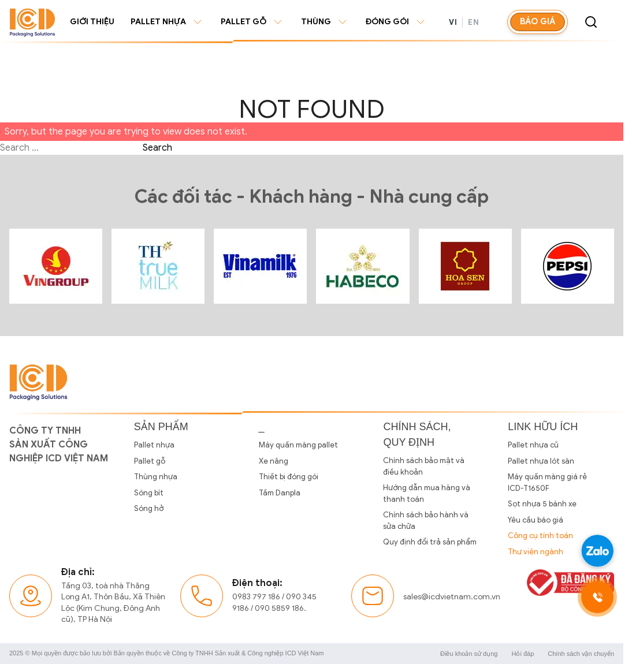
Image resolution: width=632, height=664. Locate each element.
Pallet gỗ (253, 22)
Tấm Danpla (279, 493)
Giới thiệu (92, 22)
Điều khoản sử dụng (468, 653)
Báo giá (537, 21)
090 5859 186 (279, 608)
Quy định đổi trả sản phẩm (430, 542)
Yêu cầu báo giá (535, 520)
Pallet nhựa (168, 22)
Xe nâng (273, 461)
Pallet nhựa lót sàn (541, 461)
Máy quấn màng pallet (298, 445)
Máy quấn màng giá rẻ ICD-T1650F (547, 482)
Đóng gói (396, 22)
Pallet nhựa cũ (533, 445)
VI (453, 22)
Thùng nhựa (155, 477)
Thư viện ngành (535, 552)
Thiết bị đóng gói (288, 477)
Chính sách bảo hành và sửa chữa (426, 520)
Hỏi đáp (522, 653)
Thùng (325, 22)
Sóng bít (148, 493)
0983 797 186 (256, 597)
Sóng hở (148, 508)
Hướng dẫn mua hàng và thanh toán (426, 493)
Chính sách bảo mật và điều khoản (423, 466)
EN (473, 22)
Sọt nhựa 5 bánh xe (542, 504)
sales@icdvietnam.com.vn (451, 597)
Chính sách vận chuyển (581, 653)
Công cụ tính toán (540, 535)
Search (157, 148)
